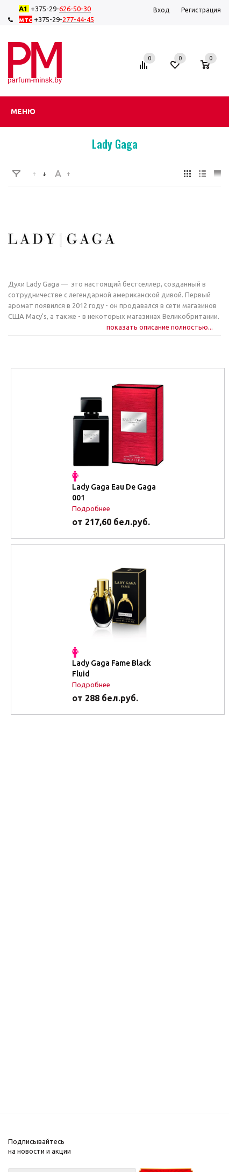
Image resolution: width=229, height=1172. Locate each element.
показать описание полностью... (159, 327)
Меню (23, 111)
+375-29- (57, 8)
